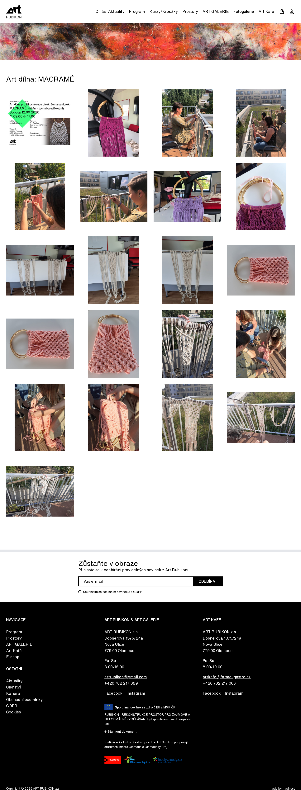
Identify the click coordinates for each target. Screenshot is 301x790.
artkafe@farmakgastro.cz (227, 677)
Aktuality (116, 11)
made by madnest (282, 788)
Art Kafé (266, 11)
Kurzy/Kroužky (164, 11)
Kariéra (13, 693)
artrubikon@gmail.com (125, 677)
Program (137, 11)
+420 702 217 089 (121, 683)
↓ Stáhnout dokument (120, 731)
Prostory (190, 11)
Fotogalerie (243, 11)
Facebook (113, 693)
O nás (100, 11)
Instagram (136, 693)
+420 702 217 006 (219, 683)
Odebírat (207, 581)
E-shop (12, 657)
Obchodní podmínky (24, 700)
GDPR (137, 591)
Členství (13, 687)
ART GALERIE (216, 11)
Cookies (13, 712)
